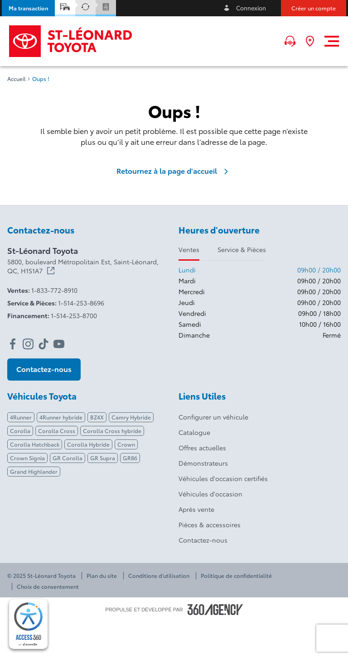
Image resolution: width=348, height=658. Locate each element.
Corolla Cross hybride (112, 430)
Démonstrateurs (203, 462)
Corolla (20, 430)
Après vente (196, 509)
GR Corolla (67, 458)
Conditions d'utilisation (158, 575)
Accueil (16, 78)
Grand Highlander (34, 471)
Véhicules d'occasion (210, 493)
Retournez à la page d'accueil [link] (174, 171)
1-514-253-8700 (74, 315)
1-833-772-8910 (54, 290)
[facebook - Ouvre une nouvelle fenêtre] (12, 344)
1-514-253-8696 (81, 302)
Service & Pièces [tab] (242, 249)
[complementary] (28, 624)
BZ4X (97, 417)
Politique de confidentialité (236, 575)
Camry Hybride (131, 417)
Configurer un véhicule (213, 416)
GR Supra (102, 458)
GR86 (130, 458)
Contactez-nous (203, 539)
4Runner (21, 417)
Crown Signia (27, 458)
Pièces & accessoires (210, 524)
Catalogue (194, 432)
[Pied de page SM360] (215, 609)
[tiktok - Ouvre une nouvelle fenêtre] (43, 344)
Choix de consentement (48, 586)
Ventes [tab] (189, 249)
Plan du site (102, 575)
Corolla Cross (56, 430)
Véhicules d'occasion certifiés (223, 478)
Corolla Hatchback (34, 444)
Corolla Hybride (88, 444)
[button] (28, 8)
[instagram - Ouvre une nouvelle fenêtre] (28, 344)
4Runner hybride (60, 417)
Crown (126, 444)
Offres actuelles (202, 447)
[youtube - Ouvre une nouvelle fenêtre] (58, 344)
